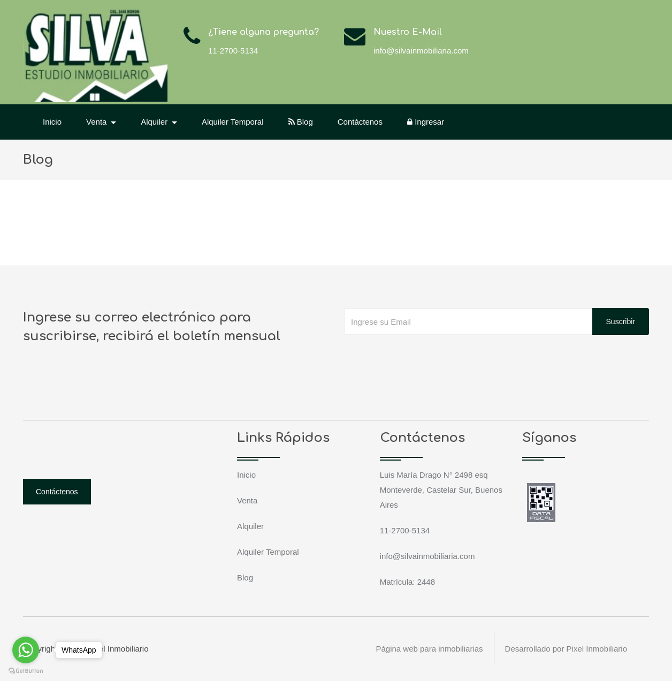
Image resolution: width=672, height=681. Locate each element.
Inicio (52, 121)
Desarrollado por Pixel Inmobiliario (566, 648)
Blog (300, 121)
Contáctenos (360, 121)
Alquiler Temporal (233, 121)
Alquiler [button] (155, 121)
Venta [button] (97, 121)
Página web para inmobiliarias (429, 648)
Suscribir (620, 321)
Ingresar (425, 121)
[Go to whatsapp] (25, 650)
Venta (247, 500)
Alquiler (250, 526)
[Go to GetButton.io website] (26, 670)
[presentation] (425, 356)
